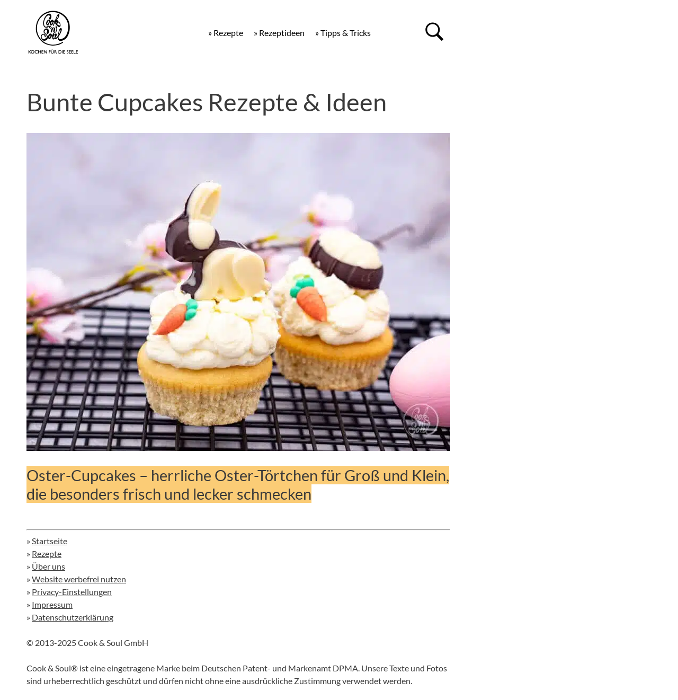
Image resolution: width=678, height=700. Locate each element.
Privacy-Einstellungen (72, 592)
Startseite (49, 541)
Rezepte (46, 553)
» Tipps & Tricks (343, 33)
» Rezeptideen (279, 33)
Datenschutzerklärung (72, 617)
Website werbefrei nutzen (79, 579)
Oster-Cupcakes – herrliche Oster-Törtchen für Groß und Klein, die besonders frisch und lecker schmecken (237, 484)
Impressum (52, 604)
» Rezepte (225, 33)
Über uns (48, 566)
